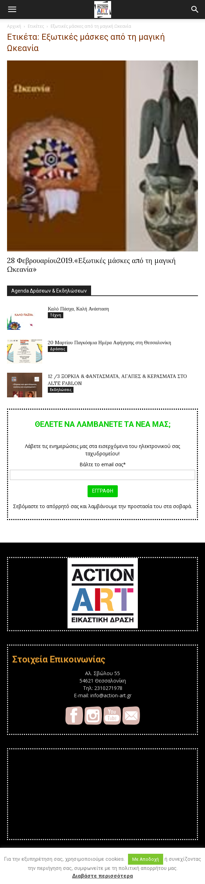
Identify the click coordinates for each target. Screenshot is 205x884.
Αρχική (14, 26)
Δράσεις (57, 348)
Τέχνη (55, 315)
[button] (12, 9)
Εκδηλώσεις (60, 389)
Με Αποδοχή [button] (145, 859)
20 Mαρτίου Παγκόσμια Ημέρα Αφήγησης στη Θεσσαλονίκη (109, 342)
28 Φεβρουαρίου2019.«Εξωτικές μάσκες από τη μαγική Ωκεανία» (91, 265)
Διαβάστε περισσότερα (102, 876)
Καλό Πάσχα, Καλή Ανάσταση (78, 309)
